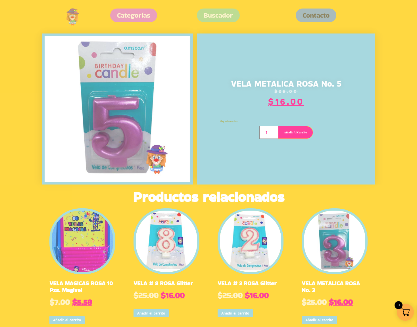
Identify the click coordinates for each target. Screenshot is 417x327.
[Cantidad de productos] (268, 132)
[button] (316, 15)
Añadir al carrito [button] (67, 320)
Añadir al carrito (295, 132)
